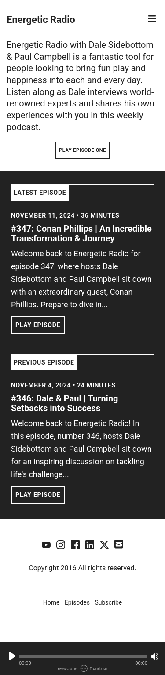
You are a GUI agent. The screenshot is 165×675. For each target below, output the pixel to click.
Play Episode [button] (37, 324)
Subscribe (108, 602)
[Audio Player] (82, 658)
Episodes (77, 602)
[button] (83, 656)
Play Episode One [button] (82, 150)
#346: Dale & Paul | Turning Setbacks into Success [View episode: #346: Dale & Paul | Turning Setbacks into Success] (64, 403)
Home (51, 602)
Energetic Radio (41, 19)
